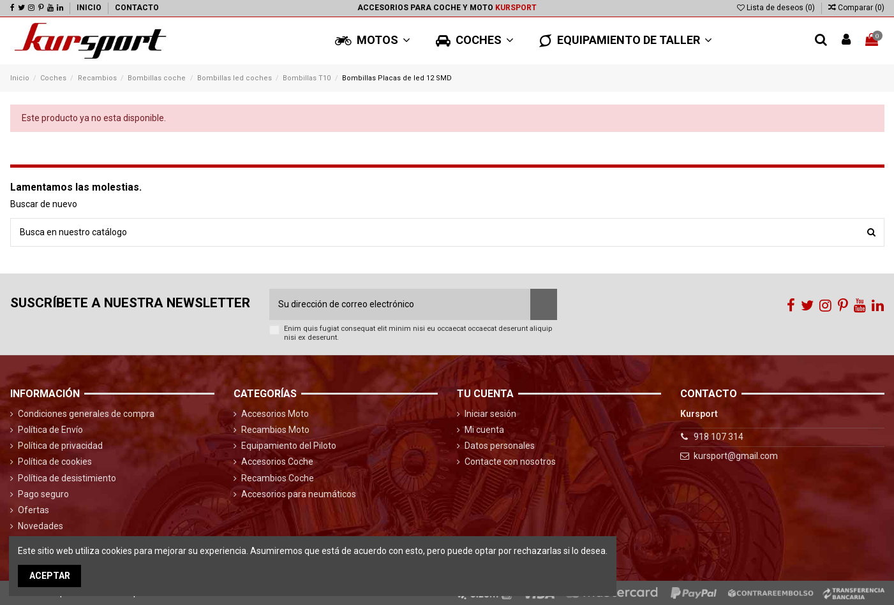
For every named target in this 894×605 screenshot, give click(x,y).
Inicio (90, 7)
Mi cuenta (484, 430)
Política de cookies (55, 461)
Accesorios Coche (277, 461)
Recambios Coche (277, 478)
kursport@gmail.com (736, 456)
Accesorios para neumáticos (298, 494)
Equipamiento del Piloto (288, 446)
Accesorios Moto (275, 414)
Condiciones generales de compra (86, 414)
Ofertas (33, 510)
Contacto (137, 7)
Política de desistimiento (67, 478)
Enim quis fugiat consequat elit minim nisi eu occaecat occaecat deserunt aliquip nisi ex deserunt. (418, 332)
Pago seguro (43, 494)
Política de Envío (50, 430)
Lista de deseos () (777, 7)
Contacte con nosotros (510, 461)
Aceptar (49, 576)
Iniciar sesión (490, 414)
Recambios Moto (275, 430)
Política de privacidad (60, 446)
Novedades (40, 526)
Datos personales (500, 446)
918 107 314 (718, 437)
